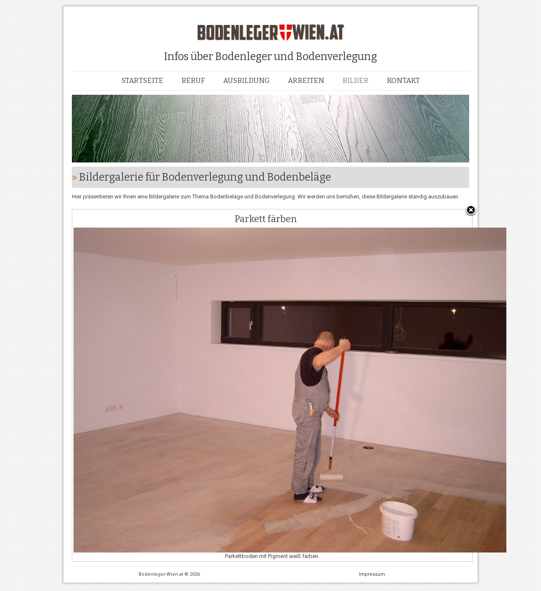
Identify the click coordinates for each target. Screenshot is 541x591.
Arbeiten (306, 80)
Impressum (372, 574)
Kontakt (403, 80)
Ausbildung (246, 80)
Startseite (142, 80)
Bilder (355, 80)
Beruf (193, 80)
